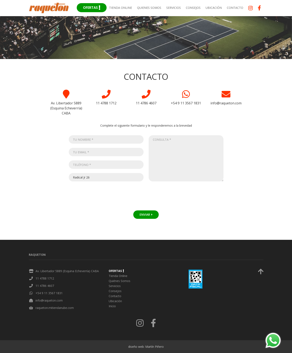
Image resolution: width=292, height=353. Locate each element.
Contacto (235, 8)
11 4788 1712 (45, 278)
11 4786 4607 (45, 286)
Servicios (173, 8)
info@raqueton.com (49, 300)
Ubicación (214, 8)
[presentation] (102, 198)
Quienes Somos (149, 8)
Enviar (146, 215)
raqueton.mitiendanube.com (55, 308)
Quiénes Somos (119, 281)
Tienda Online (120, 8)
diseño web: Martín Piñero (146, 347)
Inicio (112, 306)
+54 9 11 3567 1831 (49, 293)
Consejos (193, 8)
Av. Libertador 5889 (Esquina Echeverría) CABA (67, 271)
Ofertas (91, 7)
